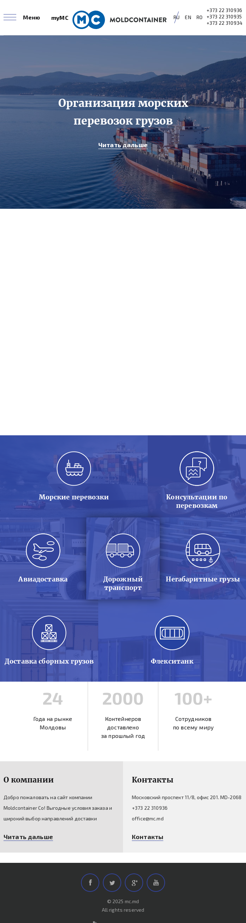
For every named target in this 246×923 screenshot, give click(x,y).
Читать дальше (123, 145)
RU (177, 17)
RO (200, 17)
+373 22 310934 (224, 23)
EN (188, 17)
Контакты (147, 837)
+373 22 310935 (224, 16)
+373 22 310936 (224, 10)
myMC (60, 17)
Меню (31, 17)
